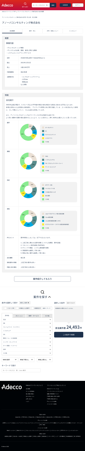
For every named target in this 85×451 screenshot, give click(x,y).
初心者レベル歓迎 (17, 436)
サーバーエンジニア (26, 422)
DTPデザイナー (64, 430)
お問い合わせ (29, 398)
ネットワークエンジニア (38, 422)
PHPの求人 (25, 417)
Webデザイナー (20, 430)
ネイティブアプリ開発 (50, 422)
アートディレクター (44, 430)
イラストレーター (55, 430)
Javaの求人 (18, 417)
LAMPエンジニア (6, 422)
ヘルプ (27, 401)
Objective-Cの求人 (40, 417)
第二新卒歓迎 (77, 436)
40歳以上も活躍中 (24, 308)
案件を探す (25, 7)
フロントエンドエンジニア (32, 430)
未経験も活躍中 (8, 436)
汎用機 (68, 422)
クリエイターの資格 (51, 404)
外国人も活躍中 (37, 436)
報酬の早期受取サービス (53, 393)
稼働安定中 (38, 308)
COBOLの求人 (66, 417)
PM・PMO (42, 424)
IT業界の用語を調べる (52, 398)
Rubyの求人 (32, 417)
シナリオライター (74, 430)
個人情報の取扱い (30, 393)
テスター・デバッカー (77, 422)
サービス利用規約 (30, 391)
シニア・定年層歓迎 (60, 436)
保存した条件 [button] (24, 303)
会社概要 (28, 388)
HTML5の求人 (58, 417)
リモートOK (10, 308)
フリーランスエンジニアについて (55, 391)
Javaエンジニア (16, 422)
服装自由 (44, 436)
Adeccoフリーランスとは (53, 388)
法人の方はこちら (30, 396)
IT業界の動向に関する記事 (53, 396)
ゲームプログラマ (61, 422)
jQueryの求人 (50, 417)
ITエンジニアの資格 (51, 401)
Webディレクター (11, 430)
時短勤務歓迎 (69, 436)
